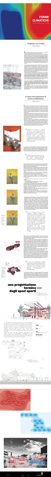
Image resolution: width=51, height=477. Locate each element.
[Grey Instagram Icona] (9, 475)
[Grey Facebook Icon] (10, 475)
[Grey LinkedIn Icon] (7, 475)
